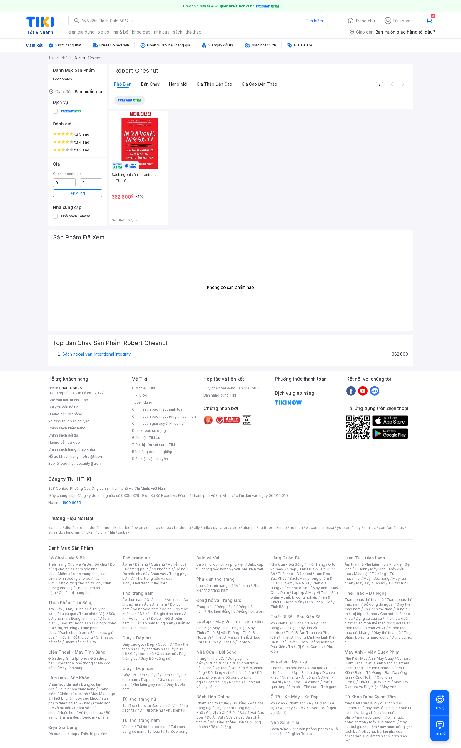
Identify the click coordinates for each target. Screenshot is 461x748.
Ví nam (128, 726)
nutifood (266, 527)
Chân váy (158, 574)
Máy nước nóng (376, 578)
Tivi (357, 578)
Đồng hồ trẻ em (251, 611)
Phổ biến (123, 83)
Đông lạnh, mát (84, 618)
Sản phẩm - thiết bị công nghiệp (304, 594)
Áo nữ (127, 564)
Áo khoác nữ (162, 569)
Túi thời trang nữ (139, 699)
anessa (327, 527)
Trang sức (204, 606)
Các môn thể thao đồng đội (378, 623)
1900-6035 (72, 388)
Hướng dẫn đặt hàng (65, 414)
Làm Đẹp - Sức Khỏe (68, 677)
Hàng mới (178, 83)
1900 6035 (71, 502)
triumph (249, 527)
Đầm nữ (141, 564)
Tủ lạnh (361, 569)
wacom (312, 527)
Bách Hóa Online (213, 696)
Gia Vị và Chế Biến (221, 712)
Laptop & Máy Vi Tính (310, 592)
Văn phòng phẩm (313, 729)
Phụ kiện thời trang (215, 579)
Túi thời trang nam (141, 720)
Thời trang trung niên (150, 583)
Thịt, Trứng (74, 609)
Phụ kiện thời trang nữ (214, 585)
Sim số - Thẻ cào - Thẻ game (313, 686)
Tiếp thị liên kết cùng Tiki (153, 444)
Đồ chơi (100, 564)
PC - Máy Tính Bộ (220, 642)
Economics (62, 79)
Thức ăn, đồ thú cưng (75, 637)
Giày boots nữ (142, 654)
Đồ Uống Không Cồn (227, 722)
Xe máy (286, 708)
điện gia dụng (81, 31)
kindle (281, 527)
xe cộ (103, 31)
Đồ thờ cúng (216, 682)
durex (166, 527)
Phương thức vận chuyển (69, 421)
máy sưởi (352, 703)
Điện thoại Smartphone (67, 658)
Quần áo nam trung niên (153, 623)
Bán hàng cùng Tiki (219, 395)
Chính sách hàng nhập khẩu (71, 449)
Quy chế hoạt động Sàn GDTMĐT (231, 388)
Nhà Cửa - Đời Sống (216, 651)
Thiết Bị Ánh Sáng (378, 663)
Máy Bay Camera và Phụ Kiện (376, 684)
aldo (236, 527)
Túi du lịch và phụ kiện (226, 564)
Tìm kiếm (314, 20)
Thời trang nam (137, 593)
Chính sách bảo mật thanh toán (158, 409)
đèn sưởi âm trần (369, 736)
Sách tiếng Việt (283, 729)
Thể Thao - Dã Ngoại (366, 593)
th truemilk (107, 527)
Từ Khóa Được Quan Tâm (370, 696)
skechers (221, 527)
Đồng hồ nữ (225, 606)
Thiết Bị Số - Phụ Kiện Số (295, 616)
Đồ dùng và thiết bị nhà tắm (231, 672)
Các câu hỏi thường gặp (68, 400)
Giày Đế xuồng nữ (155, 658)
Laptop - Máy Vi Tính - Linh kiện (229, 621)
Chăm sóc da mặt (63, 684)
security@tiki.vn (90, 463)
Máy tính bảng (71, 668)
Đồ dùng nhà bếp (62, 734)
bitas (399, 527)
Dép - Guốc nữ (159, 644)
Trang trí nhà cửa (210, 658)
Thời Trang (316, 564)
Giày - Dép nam (138, 668)
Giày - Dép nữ (136, 637)
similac (370, 527)
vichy (102, 532)
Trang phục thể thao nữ (364, 599)
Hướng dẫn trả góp (64, 442)
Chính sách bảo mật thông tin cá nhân (164, 416)
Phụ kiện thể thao (377, 609)
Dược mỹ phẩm (95, 717)
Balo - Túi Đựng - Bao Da (376, 672)
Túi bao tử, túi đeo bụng (167, 731)
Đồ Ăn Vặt (215, 717)
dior (68, 527)
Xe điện (320, 703)
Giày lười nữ (166, 654)
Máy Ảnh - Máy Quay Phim (372, 651)
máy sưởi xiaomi (383, 722)
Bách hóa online (296, 588)
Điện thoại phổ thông (75, 663)
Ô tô (299, 708)
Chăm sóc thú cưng (212, 703)
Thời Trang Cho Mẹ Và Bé (69, 564)
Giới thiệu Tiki (143, 388)
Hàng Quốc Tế (285, 557)
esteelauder (85, 527)
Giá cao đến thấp (259, 83)
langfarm (73, 532)
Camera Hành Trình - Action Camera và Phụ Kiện (377, 668)
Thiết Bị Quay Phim (374, 682)
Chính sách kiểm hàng (67, 428)
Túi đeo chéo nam (152, 726)
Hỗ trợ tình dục (90, 712)
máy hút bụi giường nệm (376, 724)
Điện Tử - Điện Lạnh (365, 557)
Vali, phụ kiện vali (248, 569)
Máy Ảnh (389, 686)
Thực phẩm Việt (92, 614)
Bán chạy (150, 83)
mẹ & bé (120, 31)
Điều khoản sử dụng (149, 430)
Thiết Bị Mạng (225, 637)
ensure (152, 527)
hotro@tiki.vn (92, 456)
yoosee (343, 527)
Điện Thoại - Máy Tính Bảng (77, 651)
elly (197, 527)
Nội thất (221, 668)
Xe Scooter (315, 708)
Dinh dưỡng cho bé (74, 578)
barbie (125, 527)
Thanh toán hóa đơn (287, 668)
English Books (300, 734)
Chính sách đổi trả (63, 435)
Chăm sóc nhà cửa (80, 642)
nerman (296, 527)
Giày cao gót (133, 644)
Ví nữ (176, 705)
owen (138, 527)
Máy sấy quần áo (370, 583)
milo (206, 527)
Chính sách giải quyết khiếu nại (158, 423)
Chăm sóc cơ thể (73, 694)
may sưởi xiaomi (371, 717)
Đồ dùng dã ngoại (378, 604)
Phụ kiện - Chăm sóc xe (290, 703)
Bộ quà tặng (221, 726)
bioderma (182, 527)
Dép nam (149, 679)
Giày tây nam (159, 675)
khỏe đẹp (141, 31)
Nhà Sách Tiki (284, 722)
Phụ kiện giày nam (148, 684)
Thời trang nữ (136, 557)
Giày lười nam (133, 675)
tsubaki (124, 532)
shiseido (55, 532)
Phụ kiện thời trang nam (227, 587)
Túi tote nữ (154, 710)
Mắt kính (242, 585)
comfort (385, 527)
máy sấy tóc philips (381, 708)
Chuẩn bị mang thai (75, 592)
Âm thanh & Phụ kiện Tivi (365, 564)
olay (357, 527)
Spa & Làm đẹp (306, 672)
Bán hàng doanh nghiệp (152, 451)
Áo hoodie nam (146, 609)
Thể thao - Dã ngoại (295, 574)
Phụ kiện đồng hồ (221, 611)
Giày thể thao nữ (387, 632)
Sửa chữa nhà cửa (221, 663)
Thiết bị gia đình (93, 734)
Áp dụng (78, 193)
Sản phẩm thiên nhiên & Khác (78, 700)
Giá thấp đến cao (214, 83)
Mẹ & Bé (302, 583)
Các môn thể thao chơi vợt (378, 625)
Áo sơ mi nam (155, 604)
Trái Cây (55, 609)
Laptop (244, 642)
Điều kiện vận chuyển (150, 459)
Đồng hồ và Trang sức (218, 600)
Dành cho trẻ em (73, 632)
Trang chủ (365, 20)
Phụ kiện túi (175, 710)
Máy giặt (361, 574)
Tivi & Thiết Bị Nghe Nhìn (300, 599)
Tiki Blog (139, 395)
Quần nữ (158, 564)
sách (177, 31)
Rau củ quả (66, 614)
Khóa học (315, 668)
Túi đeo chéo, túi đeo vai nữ (145, 705)
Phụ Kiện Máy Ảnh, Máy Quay (369, 658)
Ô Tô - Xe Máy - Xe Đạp (294, 696)
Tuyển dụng (142, 402)
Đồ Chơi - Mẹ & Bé (66, 557)
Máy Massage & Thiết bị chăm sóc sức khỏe (81, 696)
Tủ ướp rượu (398, 583)
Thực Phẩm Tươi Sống (70, 602)
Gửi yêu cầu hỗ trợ (63, 407)
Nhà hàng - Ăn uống (298, 677)
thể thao (193, 31)
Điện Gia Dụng (62, 727)
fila (112, 532)
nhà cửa (162, 31)
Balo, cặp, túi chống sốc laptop (230, 566)
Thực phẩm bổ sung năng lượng (378, 634)
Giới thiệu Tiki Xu (146, 437)
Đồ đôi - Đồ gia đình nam (160, 614)
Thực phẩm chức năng (77, 689)
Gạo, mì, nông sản (75, 623)
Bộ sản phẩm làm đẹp (79, 714)
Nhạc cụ (236, 682)
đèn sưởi (370, 703)
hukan (89, 532)
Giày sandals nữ (151, 649)
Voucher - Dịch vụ (288, 661)
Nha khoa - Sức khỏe (302, 682)
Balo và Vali (208, 557)
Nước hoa (67, 712)
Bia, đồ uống (67, 628)
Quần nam (155, 599)
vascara (55, 527)
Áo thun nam (132, 599)
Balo (200, 564)
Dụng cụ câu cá (369, 618)
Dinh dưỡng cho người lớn (79, 583)
